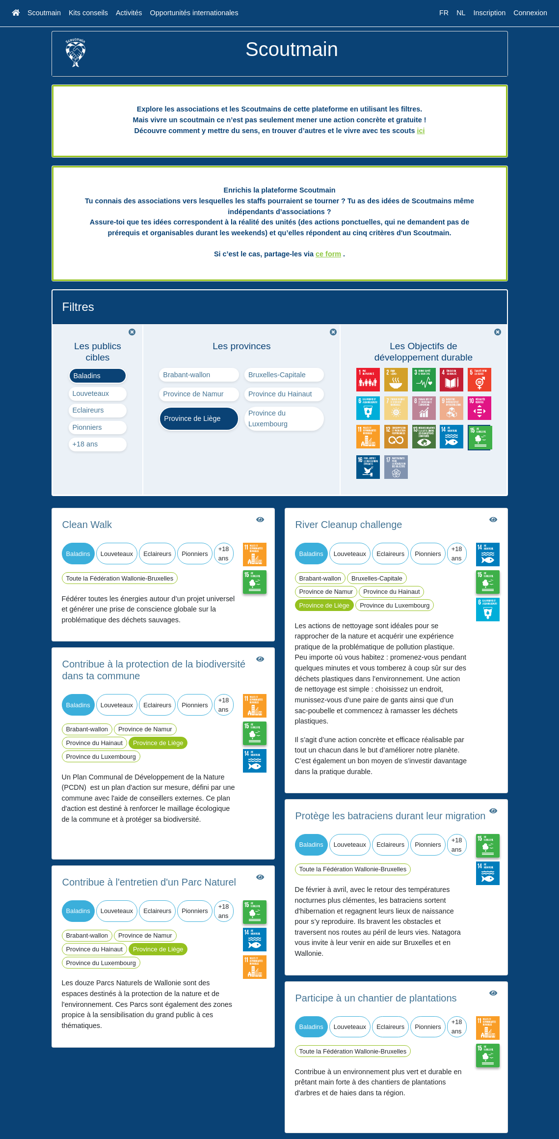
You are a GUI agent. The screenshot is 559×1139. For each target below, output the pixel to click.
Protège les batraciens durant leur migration (390, 815)
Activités (129, 13)
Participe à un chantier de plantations (376, 998)
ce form (328, 254)
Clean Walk (87, 524)
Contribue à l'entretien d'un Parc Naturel (149, 882)
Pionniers (87, 427)
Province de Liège (192, 418)
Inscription (490, 13)
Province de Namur (193, 394)
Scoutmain (44, 13)
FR (444, 13)
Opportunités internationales (194, 13)
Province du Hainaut (280, 394)
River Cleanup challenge (348, 524)
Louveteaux (91, 393)
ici (421, 131)
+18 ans (85, 444)
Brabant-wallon (186, 375)
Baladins (87, 376)
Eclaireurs (88, 410)
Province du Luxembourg (268, 418)
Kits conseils (88, 13)
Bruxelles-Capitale (277, 375)
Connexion (530, 13)
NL (460, 13)
